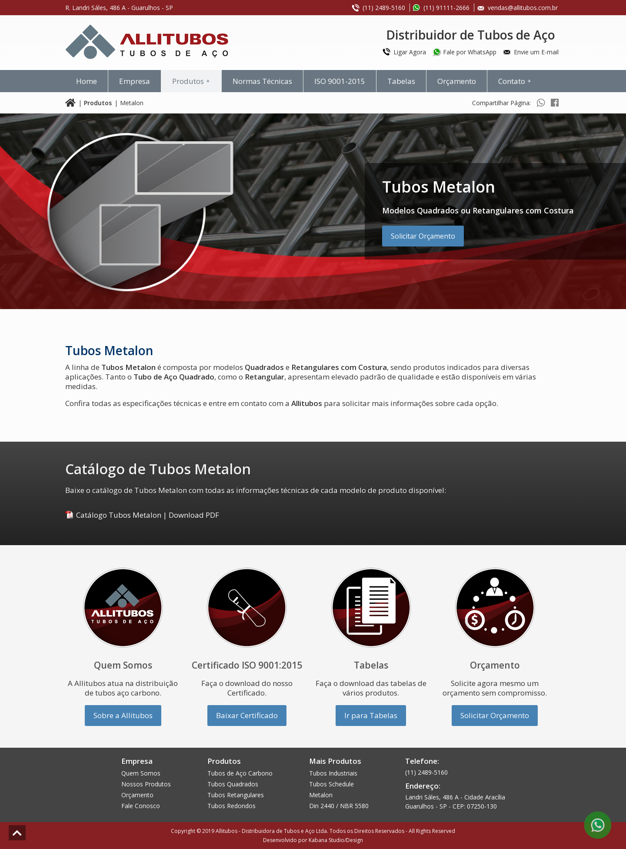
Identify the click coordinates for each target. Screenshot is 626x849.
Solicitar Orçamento (423, 236)
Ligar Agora (409, 52)
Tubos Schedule (331, 784)
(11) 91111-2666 (446, 7)
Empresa (134, 81)
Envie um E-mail (536, 52)
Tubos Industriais (333, 773)
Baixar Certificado (247, 715)
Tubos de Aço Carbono (240, 773)
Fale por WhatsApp (469, 52)
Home (86, 81)
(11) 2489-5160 (384, 7)
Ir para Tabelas (370, 715)
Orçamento (456, 81)
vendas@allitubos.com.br (523, 7)
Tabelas (401, 81)
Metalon (321, 795)
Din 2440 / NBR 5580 (339, 806)
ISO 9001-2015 (339, 81)
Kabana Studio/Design (336, 840)
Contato (516, 81)
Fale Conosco (140, 806)
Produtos (192, 81)
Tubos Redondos (231, 806)
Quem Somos (140, 773)
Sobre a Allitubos (123, 715)
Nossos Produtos (146, 784)
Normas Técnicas (262, 81)
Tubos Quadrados (232, 784)
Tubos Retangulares (235, 795)
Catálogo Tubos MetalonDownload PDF (147, 515)
